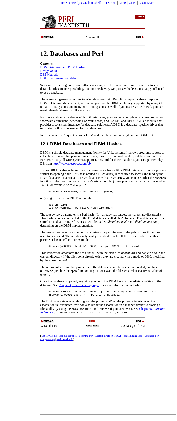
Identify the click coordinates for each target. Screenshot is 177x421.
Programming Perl (132, 339)
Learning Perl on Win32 (108, 339)
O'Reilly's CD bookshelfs (85, 2)
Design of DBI (49, 71)
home (63, 2)
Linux (123, 2)
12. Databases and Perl (71, 53)
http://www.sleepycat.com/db (72, 163)
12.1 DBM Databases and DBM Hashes (81, 143)
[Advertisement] (18, 209)
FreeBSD (110, 2)
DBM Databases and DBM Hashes (63, 67)
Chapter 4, (79, 287)
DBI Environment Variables (58, 78)
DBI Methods (49, 74)
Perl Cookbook (65, 343)
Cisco (132, 2)
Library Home (49, 339)
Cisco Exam (146, 2)
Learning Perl (86, 339)
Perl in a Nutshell (68, 339)
